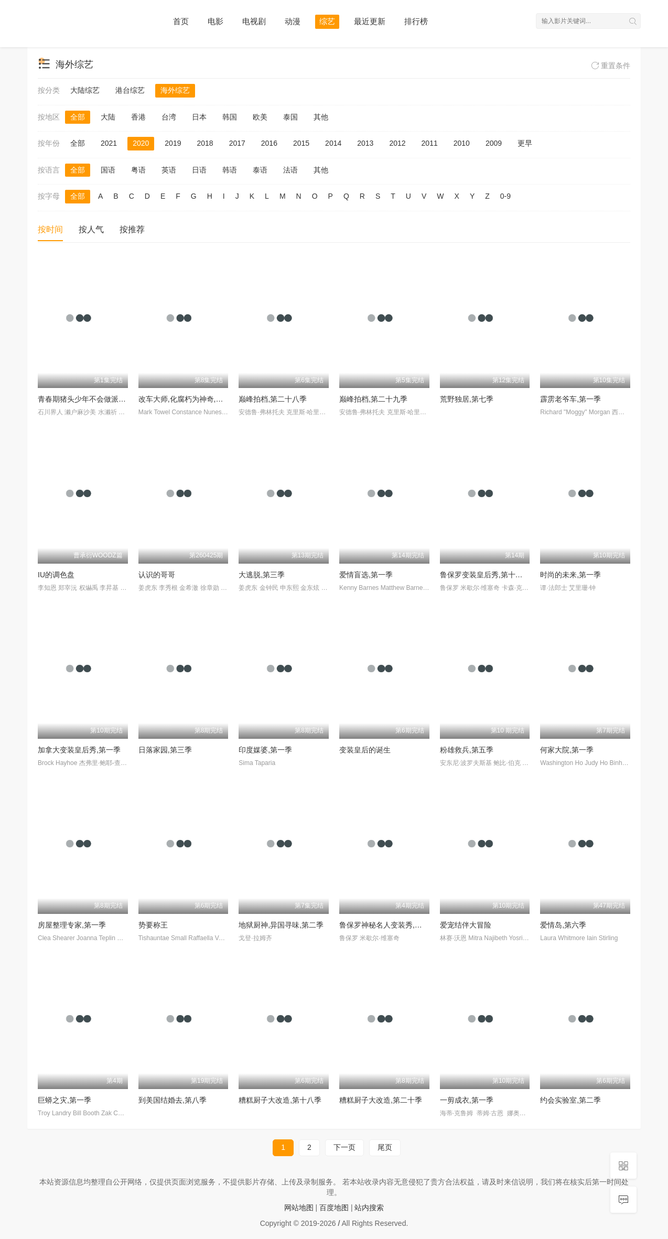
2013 (365, 143)
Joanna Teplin (96, 938)
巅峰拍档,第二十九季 (373, 399)
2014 (333, 143)
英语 (168, 170)
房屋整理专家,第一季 (72, 925)
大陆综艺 (85, 90)
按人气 (91, 229)
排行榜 (416, 21)
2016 (269, 143)
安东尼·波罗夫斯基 (466, 763)
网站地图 (299, 1207)
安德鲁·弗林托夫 (261, 412)
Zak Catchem (119, 1113)
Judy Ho (596, 763)
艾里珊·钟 (582, 587)
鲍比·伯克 (506, 763)
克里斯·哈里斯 (306, 412)
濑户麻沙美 (80, 412)
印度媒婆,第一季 (265, 750)
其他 (321, 117)
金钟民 (269, 587)
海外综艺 (175, 90)
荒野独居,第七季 (466, 399)
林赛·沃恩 (453, 938)
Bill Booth (86, 1113)
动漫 (292, 21)
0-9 (505, 196)
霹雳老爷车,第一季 (570, 399)
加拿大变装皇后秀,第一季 (79, 750)
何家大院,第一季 (567, 750)
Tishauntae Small (162, 938)
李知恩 (47, 587)
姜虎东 (147, 587)
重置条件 (610, 65)
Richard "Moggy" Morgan (575, 412)
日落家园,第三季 (165, 750)
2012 (397, 143)
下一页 (344, 1147)
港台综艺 (130, 90)
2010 (462, 143)
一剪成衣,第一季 (466, 1100)
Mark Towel (154, 412)
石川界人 (50, 412)
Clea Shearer (56, 938)
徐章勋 (209, 587)
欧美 (260, 117)
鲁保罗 (449, 587)
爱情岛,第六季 (563, 925)
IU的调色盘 (56, 574)
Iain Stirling (602, 938)
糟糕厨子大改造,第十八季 (280, 1100)
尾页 (385, 1147)
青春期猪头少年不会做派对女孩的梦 (96, 399)
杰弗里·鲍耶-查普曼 (106, 763)
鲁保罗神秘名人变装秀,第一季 (388, 925)
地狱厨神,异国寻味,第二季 (281, 925)
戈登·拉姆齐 (255, 938)
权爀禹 (88, 587)
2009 (494, 143)
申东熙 (289, 587)
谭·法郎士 (553, 587)
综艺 (327, 21)
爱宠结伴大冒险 (465, 925)
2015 (301, 143)
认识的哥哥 (156, 574)
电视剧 (254, 21)
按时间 (50, 229)
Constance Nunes (196, 412)
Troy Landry (54, 1113)
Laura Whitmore (562, 938)
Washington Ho (561, 763)
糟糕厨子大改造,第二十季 (380, 1100)
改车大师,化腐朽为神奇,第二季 (188, 399)
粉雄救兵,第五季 (466, 750)
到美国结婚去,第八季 (172, 1100)
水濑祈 (107, 412)
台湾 (168, 117)
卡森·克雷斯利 (521, 587)
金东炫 (309, 587)
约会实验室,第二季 (570, 1100)
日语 (199, 170)
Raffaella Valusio (211, 938)
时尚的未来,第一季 (570, 574)
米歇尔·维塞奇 (480, 587)
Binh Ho (621, 763)
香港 (138, 117)
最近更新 (369, 21)
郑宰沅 (67, 587)
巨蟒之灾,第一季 (64, 1100)
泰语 (260, 170)
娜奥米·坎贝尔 (526, 1113)
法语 (290, 170)
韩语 (229, 170)
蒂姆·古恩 (491, 1113)
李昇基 (109, 587)
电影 (215, 21)
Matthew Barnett (403, 587)
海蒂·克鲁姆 (457, 1113)
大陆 (108, 117)
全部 (77, 117)
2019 (173, 143)
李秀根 (168, 587)
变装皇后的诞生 (365, 750)
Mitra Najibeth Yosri (495, 938)
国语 (108, 170)
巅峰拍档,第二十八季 (273, 399)
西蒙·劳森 (625, 412)
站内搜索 (369, 1207)
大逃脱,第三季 (262, 574)
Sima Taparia (257, 763)
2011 (430, 143)
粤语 (138, 170)
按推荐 (132, 229)
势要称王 (153, 925)
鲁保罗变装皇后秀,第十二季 (485, 574)
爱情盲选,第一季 (366, 574)
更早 (525, 143)
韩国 (229, 117)
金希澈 (188, 587)
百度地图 (334, 1207)
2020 (141, 143)
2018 (205, 143)
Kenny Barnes (359, 587)
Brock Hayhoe (57, 763)
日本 (199, 117)
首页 (181, 21)
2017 (237, 143)
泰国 (290, 117)
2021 (109, 143)
